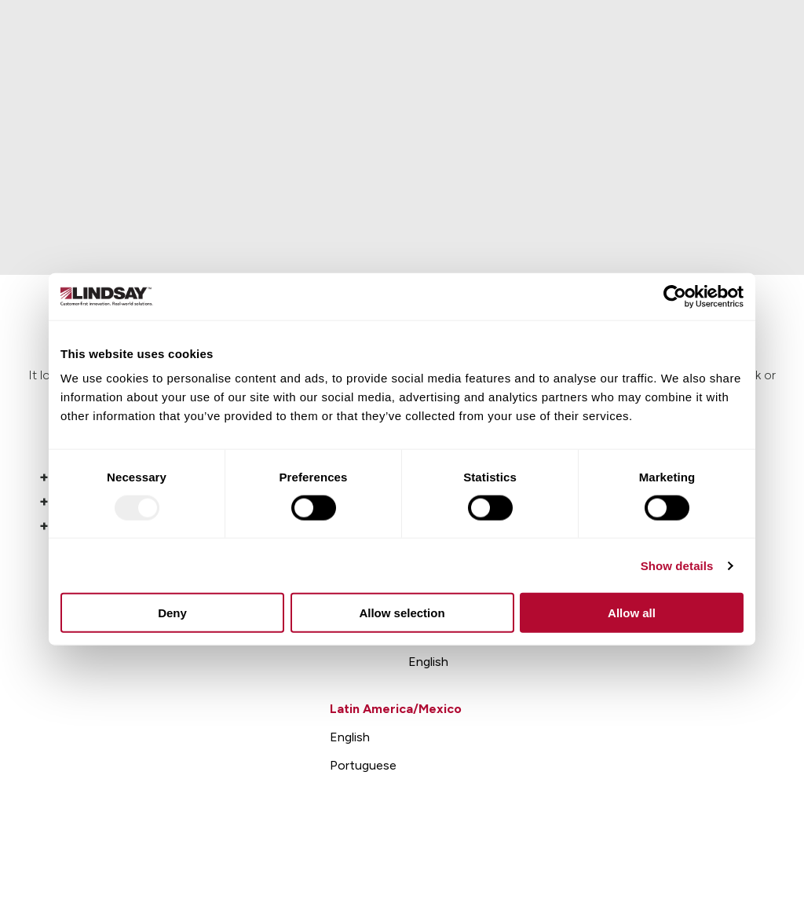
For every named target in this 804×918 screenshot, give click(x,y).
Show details (677, 565)
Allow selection (401, 613)
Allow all (632, 613)
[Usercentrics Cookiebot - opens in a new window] (675, 296)
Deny (172, 613)
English (428, 661)
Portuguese (363, 765)
